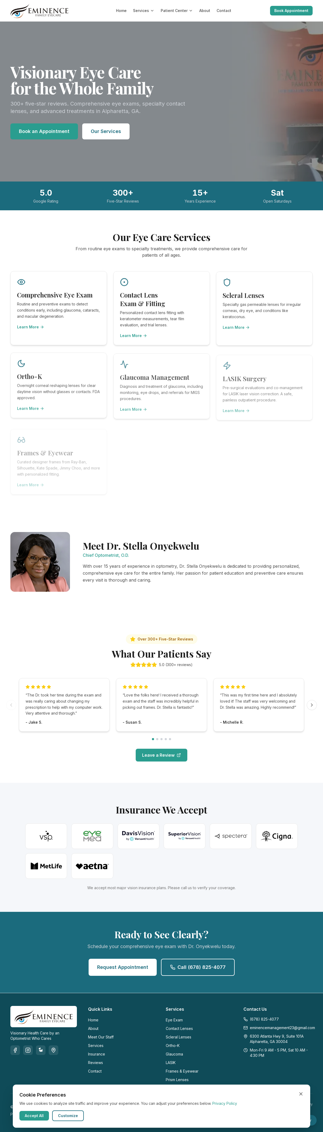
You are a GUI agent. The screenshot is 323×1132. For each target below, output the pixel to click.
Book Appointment (291, 10)
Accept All (34, 1115)
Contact (224, 10)
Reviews (95, 1062)
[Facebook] (15, 1050)
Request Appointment (122, 967)
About (204, 10)
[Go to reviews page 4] (166, 743)
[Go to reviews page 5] (170, 743)
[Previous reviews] (11, 709)
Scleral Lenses (178, 1037)
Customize (68, 1115)
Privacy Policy (224, 1103)
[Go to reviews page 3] (161, 743)
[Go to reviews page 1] (153, 743)
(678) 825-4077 (261, 1019)
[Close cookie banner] (301, 1094)
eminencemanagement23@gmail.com (278, 1027)
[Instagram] (28, 1050)
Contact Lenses (179, 1028)
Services (143, 10)
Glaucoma (174, 1054)
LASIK (171, 1062)
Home (121, 10)
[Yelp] (40, 1050)
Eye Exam (174, 1020)
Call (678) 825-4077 (198, 967)
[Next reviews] (312, 709)
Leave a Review (161, 759)
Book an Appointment (44, 131)
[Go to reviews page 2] (157, 743)
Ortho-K (173, 1045)
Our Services (106, 131)
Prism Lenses (177, 1079)
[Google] (53, 1050)
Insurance (96, 1054)
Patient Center (177, 10)
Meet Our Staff (101, 1037)
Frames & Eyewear (182, 1071)
